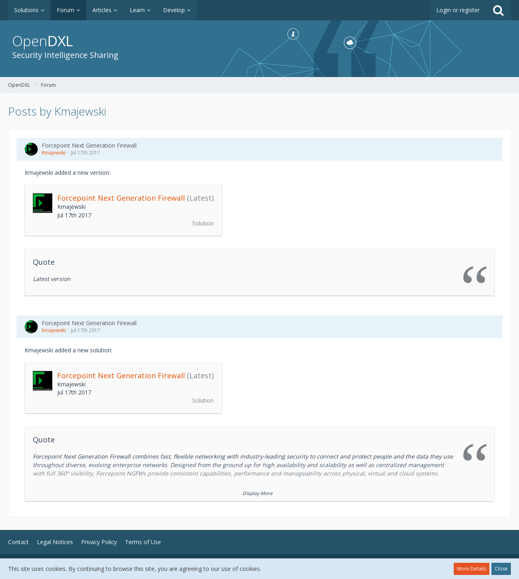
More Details (471, 568)
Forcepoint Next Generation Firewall (89, 145)
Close (501, 568)
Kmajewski (54, 152)
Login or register (458, 10)
